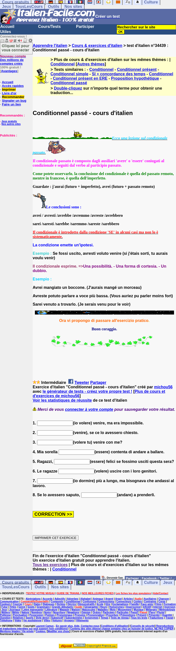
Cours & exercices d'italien (97, 45)
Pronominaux (65, 615)
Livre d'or (9, 93)
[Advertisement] (15, 162)
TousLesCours (29, 6)
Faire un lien (11, 104)
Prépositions (127, 615)
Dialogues (48, 604)
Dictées (61, 604)
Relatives (18, 617)
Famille (134, 604)
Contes (137, 601)
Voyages (69, 620)
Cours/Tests (49, 26)
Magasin (64, 609)
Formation (170, 604)
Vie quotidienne (32, 620)
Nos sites (73, 6)
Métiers (5, 612)
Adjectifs (59, 598)
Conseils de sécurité (143, 626)
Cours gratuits (15, 582)
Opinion (86, 612)
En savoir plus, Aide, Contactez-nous (78, 626)
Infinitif (147, 607)
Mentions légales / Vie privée (17, 631)
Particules (123, 612)
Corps (162, 601)
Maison (76, 609)
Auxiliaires (150, 598)
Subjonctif (57, 617)
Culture (151, 582)
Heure (103, 607)
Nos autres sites (11, 124)
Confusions (89, 601)
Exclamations (120, 604)
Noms (47, 612)
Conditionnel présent (137, 69)
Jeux (6, 6)
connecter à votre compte (89, 409)
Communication (9, 601)
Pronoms (80, 615)
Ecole (100, 604)
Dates (37, 604)
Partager (98, 382)
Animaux (98, 598)
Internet (157, 607)
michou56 (163, 387)
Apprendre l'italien (50, 45)
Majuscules (88, 609)
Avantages (9, 71)
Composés (57, 601)
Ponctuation (20, 615)
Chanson (163, 598)
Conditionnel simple (69, 74)
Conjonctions (106, 601)
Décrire (71, 604)
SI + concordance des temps (119, 74)
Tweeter (82, 382)
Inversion (169, 607)
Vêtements (82, 620)
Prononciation (95, 615)
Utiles (5, 32)
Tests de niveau (119, 617)
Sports (30, 617)
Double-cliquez (68, 88)
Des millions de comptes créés (13, 59)
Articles (128, 598)
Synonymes (92, 617)
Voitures (57, 620)
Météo (15, 612)
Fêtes (13, 607)
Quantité (167, 615)
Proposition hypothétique (135, 78)
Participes (109, 612)
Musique (139, 609)
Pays (152, 612)
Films (158, 604)
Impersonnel (133, 607)
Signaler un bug (14, 100)
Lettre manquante (32, 609)
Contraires (150, 601)
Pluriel (161, 612)
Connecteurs (123, 601)
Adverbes (72, 598)
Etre (107, 604)
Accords (47, 598)
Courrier (18, 604)
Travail (169, 617)
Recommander (13, 97)
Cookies (40, 631)
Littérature (51, 609)
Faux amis (147, 604)
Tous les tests (139, 617)
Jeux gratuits (9, 121)
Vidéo (17, 620)
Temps (104, 617)
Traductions (156, 617)
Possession (36, 615)
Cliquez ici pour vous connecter (15, 47)
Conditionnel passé (68, 83)
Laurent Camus (45, 626)
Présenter (154, 615)
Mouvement (125, 609)
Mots (113, 609)
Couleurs (5, 604)
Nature (25, 612)
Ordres (97, 612)
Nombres (36, 612)
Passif (134, 612)
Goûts (31, 607)
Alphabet (85, 598)
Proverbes (112, 615)
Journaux (14, 609)
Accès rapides (13, 86)
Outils (53, 6)
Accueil (7, 26)
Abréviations (33, 598)
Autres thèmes (91, 64)
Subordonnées (74, 617)
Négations (73, 612)
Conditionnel (62, 64)
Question (5, 617)
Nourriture (59, 612)
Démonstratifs (86, 604)
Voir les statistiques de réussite (62, 400)
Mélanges (151, 609)
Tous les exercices (50, 565)
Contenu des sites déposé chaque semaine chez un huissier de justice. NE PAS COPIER (122, 628)
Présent (142, 615)
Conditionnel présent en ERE (80, 78)
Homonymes (116, 607)
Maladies (103, 609)
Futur (4, 607)
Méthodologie (167, 609)
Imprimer (9, 89)
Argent (109, 598)
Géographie (91, 607)
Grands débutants (62, 607)
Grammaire (43, 607)
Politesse (5, 615)
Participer (85, 26)
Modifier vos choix (58, 631)
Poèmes (49, 615)
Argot (118, 598)
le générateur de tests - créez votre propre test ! (87, 391)
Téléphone (6, 620)
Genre (21, 607)
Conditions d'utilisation (114, 626)
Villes (47, 620)
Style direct (42, 617)
